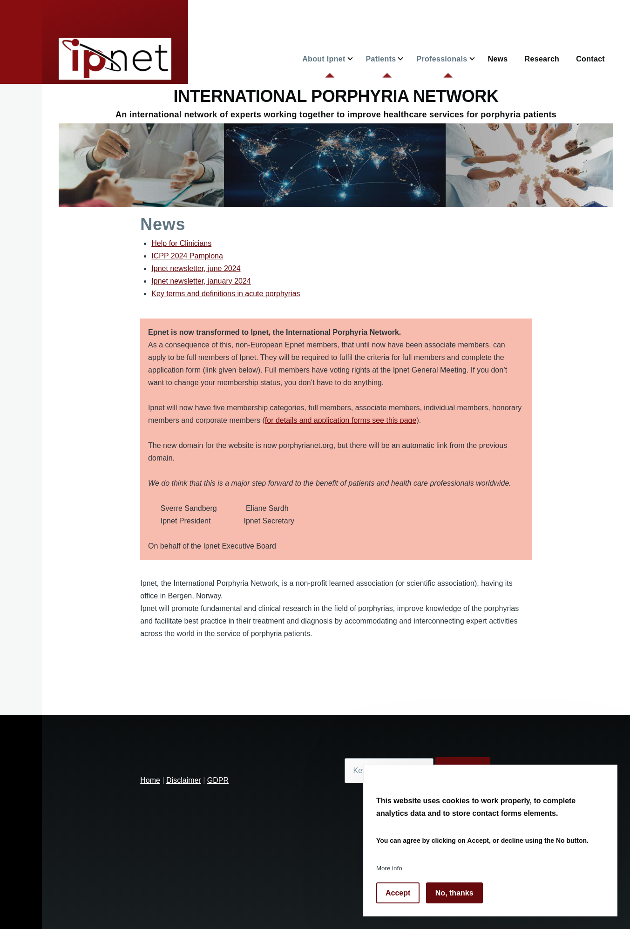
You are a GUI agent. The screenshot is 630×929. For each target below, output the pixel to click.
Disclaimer (183, 780)
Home (150, 780)
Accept (398, 893)
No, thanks (454, 893)
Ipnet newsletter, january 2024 (201, 281)
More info (389, 868)
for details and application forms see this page (341, 420)
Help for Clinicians (181, 243)
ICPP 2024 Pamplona (187, 256)
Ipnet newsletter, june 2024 (195, 268)
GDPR (218, 780)
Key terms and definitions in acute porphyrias (225, 294)
